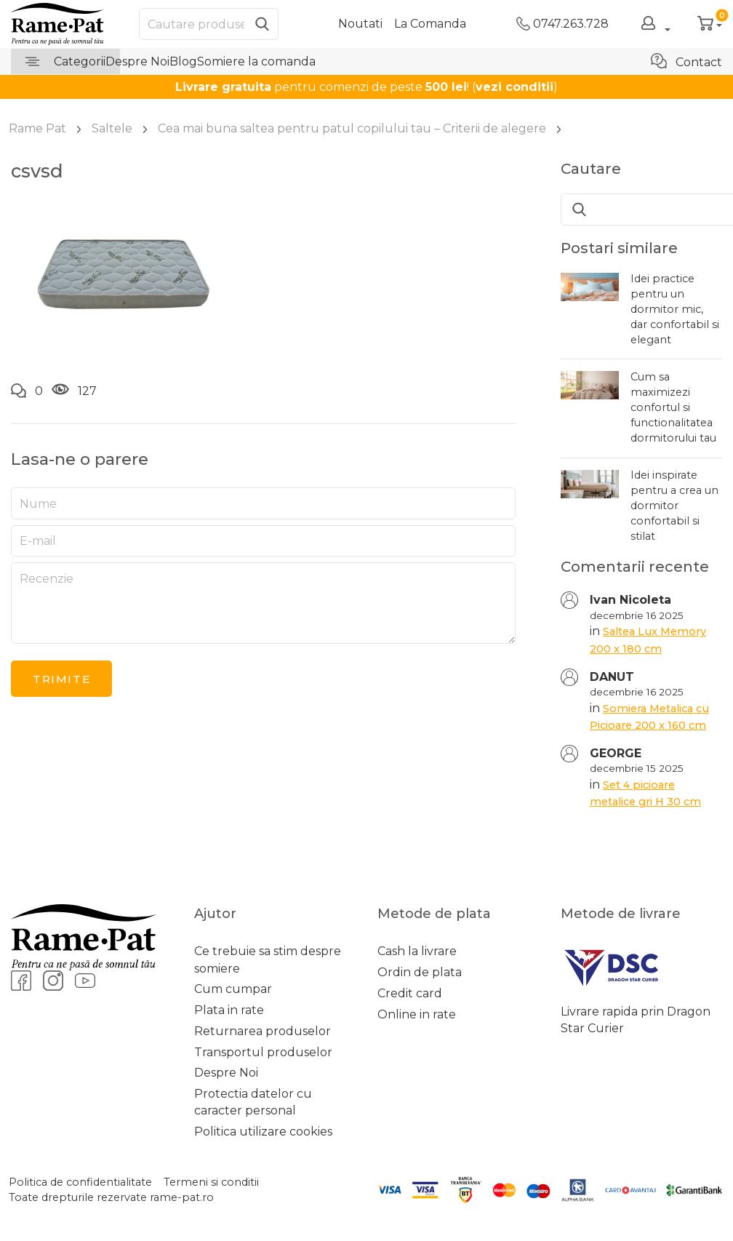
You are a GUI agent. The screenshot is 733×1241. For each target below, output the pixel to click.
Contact (686, 61)
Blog (183, 61)
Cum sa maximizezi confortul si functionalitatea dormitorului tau (673, 407)
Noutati (360, 24)
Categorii (65, 61)
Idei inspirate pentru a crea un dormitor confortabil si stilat (674, 505)
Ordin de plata (419, 972)
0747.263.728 (562, 24)
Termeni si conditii (211, 1182)
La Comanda (430, 24)
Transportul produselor (263, 1052)
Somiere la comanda (256, 61)
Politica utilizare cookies (263, 1131)
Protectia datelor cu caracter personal (253, 1102)
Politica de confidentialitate (80, 1182)
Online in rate (416, 1014)
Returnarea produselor (262, 1031)
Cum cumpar (233, 989)
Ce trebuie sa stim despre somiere (267, 959)
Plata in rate (229, 1010)
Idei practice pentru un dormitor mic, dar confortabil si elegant (674, 309)
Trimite (61, 679)
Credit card (409, 993)
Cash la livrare (417, 951)
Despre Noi (137, 61)
